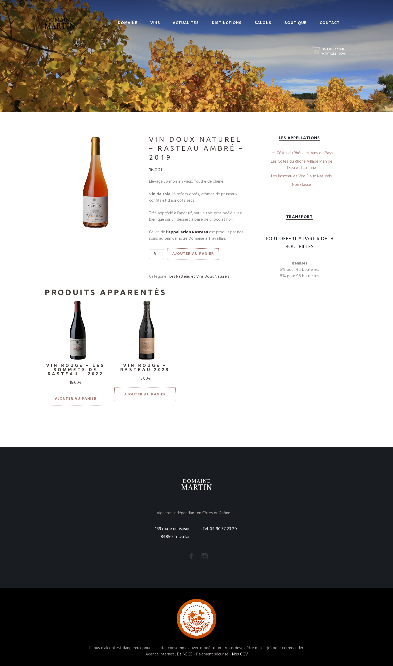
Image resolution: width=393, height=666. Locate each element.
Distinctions (227, 23)
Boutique (295, 23)
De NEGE (185, 654)
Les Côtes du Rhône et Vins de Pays (301, 153)
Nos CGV (240, 654)
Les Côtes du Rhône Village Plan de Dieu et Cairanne (301, 164)
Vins (155, 23)
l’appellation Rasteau (187, 232)
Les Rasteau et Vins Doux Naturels (199, 276)
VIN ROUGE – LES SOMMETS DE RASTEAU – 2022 (75, 369)
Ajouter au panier (193, 254)
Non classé (301, 184)
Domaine (127, 23)
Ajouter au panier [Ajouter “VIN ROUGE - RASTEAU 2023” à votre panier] (145, 394)
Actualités (186, 23)
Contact (330, 23)
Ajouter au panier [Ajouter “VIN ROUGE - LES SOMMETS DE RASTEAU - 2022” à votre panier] (76, 399)
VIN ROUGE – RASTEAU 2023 (145, 367)
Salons (263, 23)
